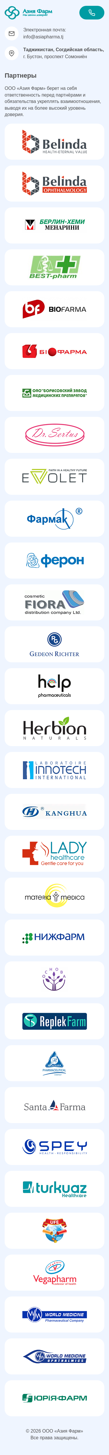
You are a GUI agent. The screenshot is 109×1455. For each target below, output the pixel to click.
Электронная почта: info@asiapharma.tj (44, 33)
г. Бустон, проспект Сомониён (63, 53)
